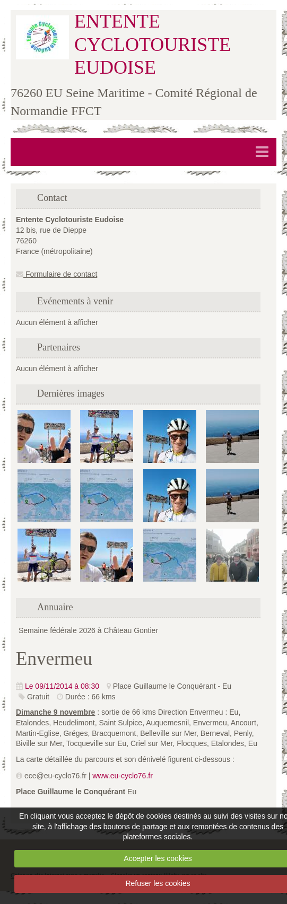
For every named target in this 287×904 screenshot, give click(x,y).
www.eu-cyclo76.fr (122, 775)
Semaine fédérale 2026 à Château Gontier (88, 630)
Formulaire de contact (56, 274)
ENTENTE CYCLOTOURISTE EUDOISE (152, 44)
